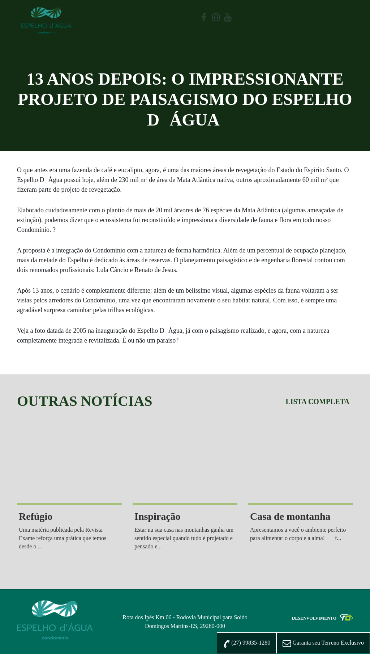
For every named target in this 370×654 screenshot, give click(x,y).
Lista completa (317, 401)
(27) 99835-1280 (246, 643)
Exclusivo (323, 643)
